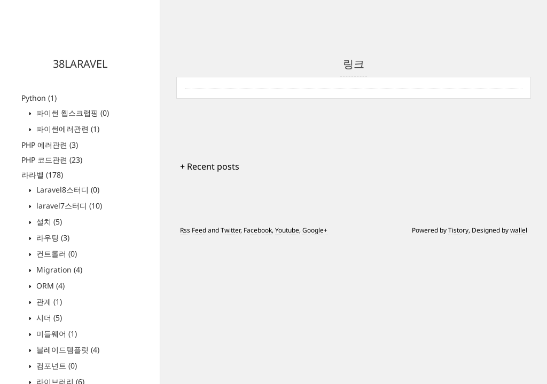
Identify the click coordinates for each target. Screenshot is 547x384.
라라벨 (42, 175)
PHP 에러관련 (49, 145)
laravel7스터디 (68, 206)
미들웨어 (55, 334)
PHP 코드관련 (51, 160)
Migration (58, 270)
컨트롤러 (55, 254)
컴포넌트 (55, 366)
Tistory (458, 230)
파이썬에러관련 (66, 129)
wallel (518, 230)
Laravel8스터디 (66, 190)
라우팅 (51, 238)
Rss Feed (193, 230)
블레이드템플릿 (66, 350)
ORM (49, 286)
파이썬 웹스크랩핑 (71, 113)
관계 (48, 302)
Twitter (230, 230)
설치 (48, 222)
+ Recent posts (209, 166)
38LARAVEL (80, 64)
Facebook (258, 230)
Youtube (287, 230)
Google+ (314, 230)
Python (39, 98)
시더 (48, 318)
